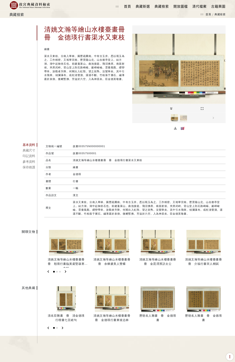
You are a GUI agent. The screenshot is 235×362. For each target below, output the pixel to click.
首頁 (208, 14)
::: (117, 6)
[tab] (23, 144)
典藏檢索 (220, 14)
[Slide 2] (57, 271)
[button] (175, 128)
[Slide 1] (54, 271)
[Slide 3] (60, 271)
